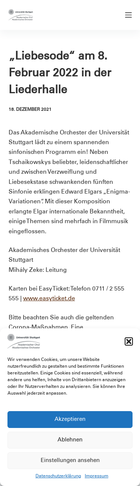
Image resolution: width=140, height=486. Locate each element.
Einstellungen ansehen (70, 461)
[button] (129, 341)
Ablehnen (70, 440)
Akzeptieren (70, 419)
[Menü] (128, 15)
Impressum (96, 476)
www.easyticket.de (49, 299)
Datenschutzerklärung (58, 476)
